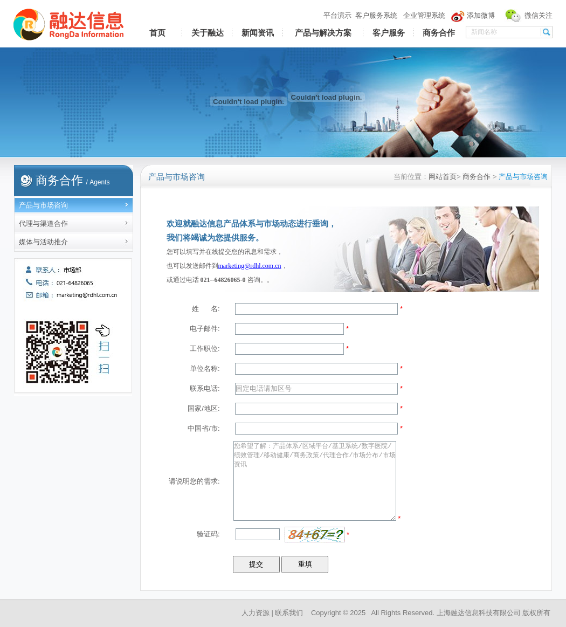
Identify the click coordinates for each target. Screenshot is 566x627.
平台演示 (337, 15)
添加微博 (481, 15)
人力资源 (255, 613)
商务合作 (439, 33)
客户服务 (388, 33)
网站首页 (443, 177)
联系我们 (289, 613)
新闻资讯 (257, 33)
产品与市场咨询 (43, 205)
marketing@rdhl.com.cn (249, 266)
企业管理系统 (424, 15)
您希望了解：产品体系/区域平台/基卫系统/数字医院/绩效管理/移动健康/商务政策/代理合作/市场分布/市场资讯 (314, 481)
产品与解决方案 (323, 33)
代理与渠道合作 (43, 223)
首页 (157, 33)
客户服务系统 (376, 15)
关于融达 (207, 33)
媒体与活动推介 (43, 242)
